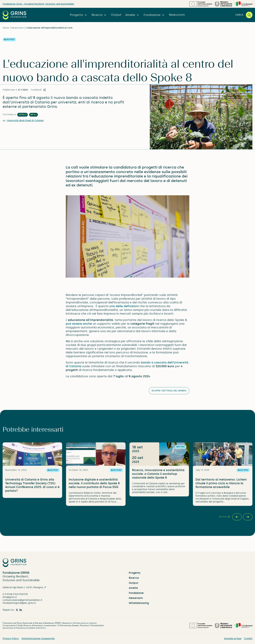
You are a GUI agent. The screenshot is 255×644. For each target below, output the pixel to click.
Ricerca (99, 15)
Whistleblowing (139, 603)
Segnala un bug (232, 638)
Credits (248, 638)
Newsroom (177, 15)
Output (116, 15)
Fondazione (154, 15)
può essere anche (79, 323)
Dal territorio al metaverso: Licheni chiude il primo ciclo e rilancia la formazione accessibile (221, 483)
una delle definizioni (124, 306)
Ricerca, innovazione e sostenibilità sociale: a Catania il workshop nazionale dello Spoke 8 (158, 473)
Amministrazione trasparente (38, 638)
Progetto (79, 15)
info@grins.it (10, 597)
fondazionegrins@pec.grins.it (19, 603)
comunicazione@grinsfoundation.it (22, 600)
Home (6, 27)
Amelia (132, 15)
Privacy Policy (11, 638)
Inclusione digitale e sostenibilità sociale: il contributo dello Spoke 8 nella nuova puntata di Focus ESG (94, 483)
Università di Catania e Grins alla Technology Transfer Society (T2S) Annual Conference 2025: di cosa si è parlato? (32, 485)
